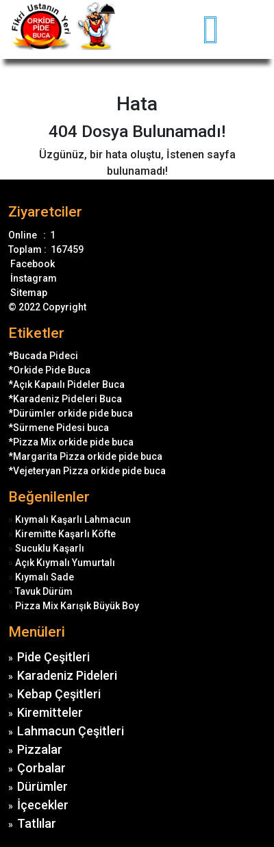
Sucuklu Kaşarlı (49, 548)
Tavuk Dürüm (44, 591)
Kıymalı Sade (44, 577)
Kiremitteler (50, 712)
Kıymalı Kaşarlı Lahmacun (73, 519)
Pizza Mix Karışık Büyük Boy (77, 605)
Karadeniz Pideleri (67, 675)
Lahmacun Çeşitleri (70, 731)
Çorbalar (41, 768)
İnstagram (32, 278)
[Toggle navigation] (257, 29)
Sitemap (27, 292)
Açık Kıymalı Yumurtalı (65, 562)
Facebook (31, 263)
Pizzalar (39, 749)
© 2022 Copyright (47, 307)
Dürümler (42, 786)
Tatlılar (36, 823)
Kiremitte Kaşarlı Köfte (65, 533)
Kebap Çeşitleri (59, 694)
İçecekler (42, 805)
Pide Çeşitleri (53, 657)
